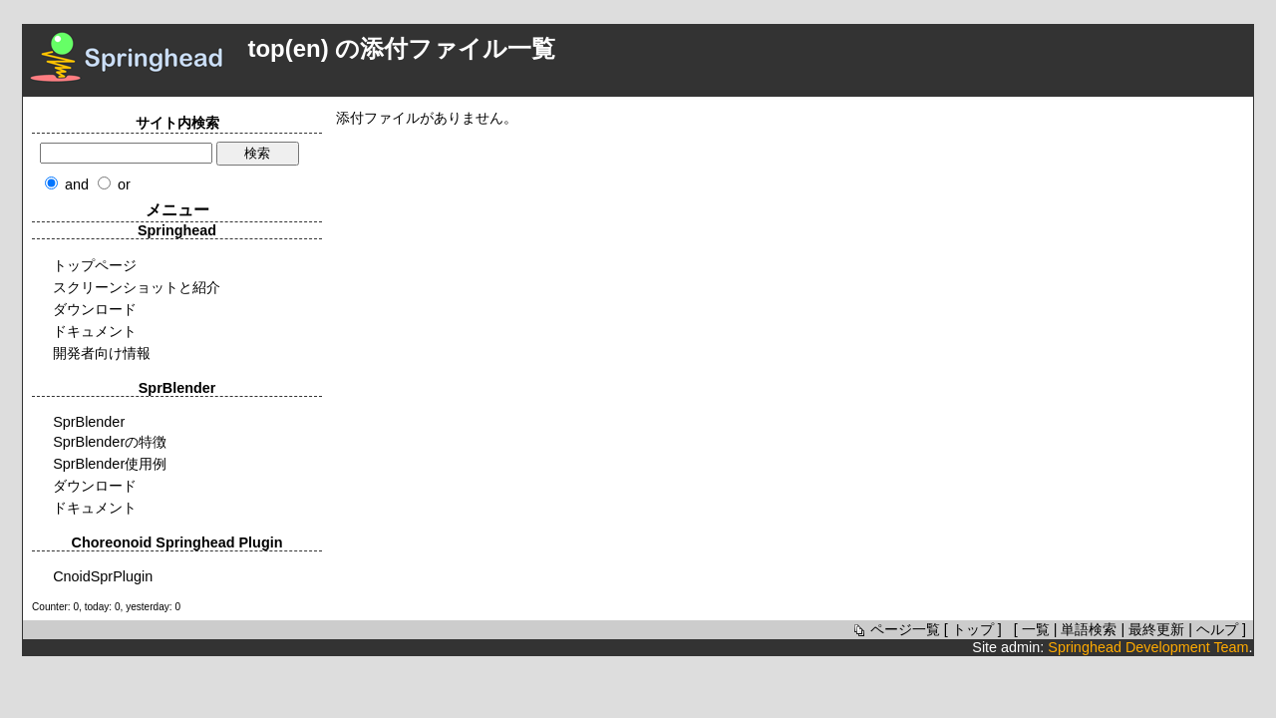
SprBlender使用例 (109, 464)
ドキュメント (95, 331)
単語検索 (1088, 629)
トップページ (95, 265)
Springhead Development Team (1148, 647)
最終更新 (1156, 629)
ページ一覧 (895, 629)
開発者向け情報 (102, 353)
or (124, 184)
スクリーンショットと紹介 (136, 287)
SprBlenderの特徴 (109, 442)
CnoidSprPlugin (103, 576)
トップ (973, 629)
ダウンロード (95, 309)
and (77, 184)
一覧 (1036, 629)
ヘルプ (1217, 629)
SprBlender (89, 422)
